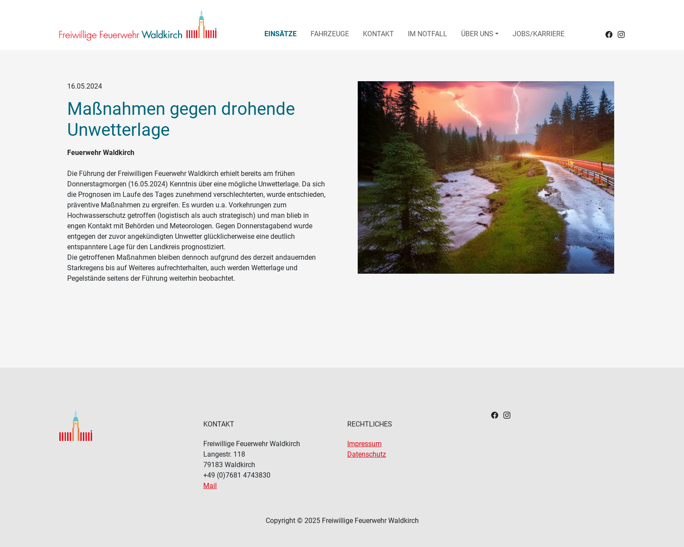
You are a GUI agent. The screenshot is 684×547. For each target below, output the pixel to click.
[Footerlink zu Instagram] (506, 414)
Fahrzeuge (330, 34)
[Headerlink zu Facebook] (608, 34)
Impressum (364, 444)
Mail (210, 486)
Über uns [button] (477, 34)
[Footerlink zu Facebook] (494, 414)
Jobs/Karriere (538, 34)
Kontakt (378, 34)
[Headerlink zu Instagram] (621, 34)
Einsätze (280, 34)
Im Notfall (427, 34)
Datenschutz (366, 454)
